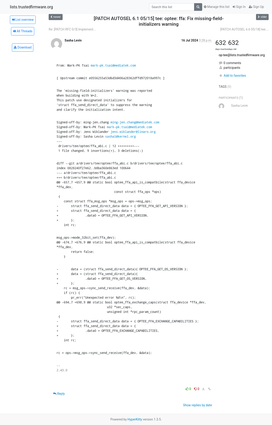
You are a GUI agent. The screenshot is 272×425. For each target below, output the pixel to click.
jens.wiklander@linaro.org (133, 131)
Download (23, 47)
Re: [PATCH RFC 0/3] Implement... (72, 29)
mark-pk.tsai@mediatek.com (113, 65)
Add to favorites (232, 75)
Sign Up (256, 7)
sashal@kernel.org (120, 136)
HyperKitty (134, 419)
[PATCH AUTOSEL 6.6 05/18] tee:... (244, 29)
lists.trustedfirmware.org (31, 7)
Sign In (239, 7)
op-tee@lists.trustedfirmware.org (242, 55)
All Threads (22, 31)
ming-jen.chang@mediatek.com (135, 122)
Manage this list (216, 7)
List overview (23, 19)
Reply (59, 393)
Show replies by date (197, 405)
